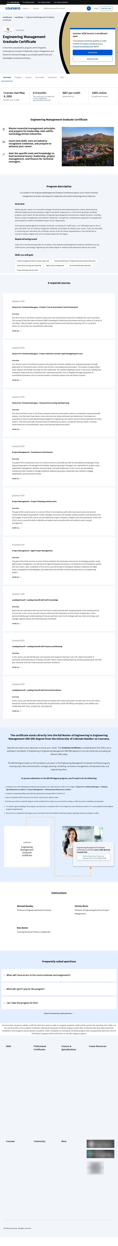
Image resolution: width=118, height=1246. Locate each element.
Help (62, 1128)
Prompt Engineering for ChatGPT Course (69, 1087)
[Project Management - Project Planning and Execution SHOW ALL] (17, 528)
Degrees (9, 1141)
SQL (7, 1082)
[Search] (89, 8)
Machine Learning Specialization (67, 1082)
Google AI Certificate (41, 1054)
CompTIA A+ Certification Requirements (97, 1061)
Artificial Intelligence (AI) (14, 1054)
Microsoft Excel (11, 1072)
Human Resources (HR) (13, 1068)
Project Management (13, 1075)
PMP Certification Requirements (95, 1091)
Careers (8, 1124)
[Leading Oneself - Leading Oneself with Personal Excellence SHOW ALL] (17, 711)
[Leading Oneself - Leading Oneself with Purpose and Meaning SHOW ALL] (17, 667)
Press (63, 1114)
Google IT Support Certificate (44, 1069)
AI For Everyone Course (69, 1061)
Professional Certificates (14, 1134)
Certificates (7, 17)
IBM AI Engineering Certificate (44, 1082)
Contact (64, 1134)
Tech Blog (37, 1131)
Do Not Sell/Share (67, 1152)
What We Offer (11, 1117)
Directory (64, 1141)
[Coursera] (13, 8)
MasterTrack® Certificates (15, 1138)
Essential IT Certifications (98, 1072)
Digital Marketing (11, 1065)
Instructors (52, 77)
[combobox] (64, 8)
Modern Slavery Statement (70, 1148)
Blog (35, 1124)
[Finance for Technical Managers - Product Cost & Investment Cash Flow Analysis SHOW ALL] (17, 331)
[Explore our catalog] (27, 8)
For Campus (10, 1152)
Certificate (19, 17)
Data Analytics (11, 1061)
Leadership (10, 1121)
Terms (63, 1121)
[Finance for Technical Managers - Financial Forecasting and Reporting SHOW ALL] (17, 429)
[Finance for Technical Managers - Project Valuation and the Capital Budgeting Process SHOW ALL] (17, 380)
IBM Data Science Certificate (43, 1091)
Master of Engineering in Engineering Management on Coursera (93, 859)
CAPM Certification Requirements (95, 1055)
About (8, 1114)
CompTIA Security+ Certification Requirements (98, 1067)
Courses (28, 77)
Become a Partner (12, 1155)
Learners (37, 1114)
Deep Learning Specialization (71, 1068)
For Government (11, 1148)
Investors (64, 1117)
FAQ (62, 77)
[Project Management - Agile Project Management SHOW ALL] (17, 577)
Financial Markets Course (69, 1077)
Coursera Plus (11, 1131)
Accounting (10, 1051)
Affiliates (64, 1145)
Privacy (63, 1124)
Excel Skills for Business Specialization (69, 1072)
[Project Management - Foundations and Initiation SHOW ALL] (17, 479)
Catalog (8, 1128)
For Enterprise (11, 1145)
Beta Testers (38, 1121)
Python (8, 1079)
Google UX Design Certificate (44, 1078)
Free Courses (10, 1162)
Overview (7, 77)
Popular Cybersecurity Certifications (96, 1097)
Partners (37, 1117)
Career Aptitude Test (96, 1051)
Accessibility (65, 1131)
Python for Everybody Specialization (68, 1093)
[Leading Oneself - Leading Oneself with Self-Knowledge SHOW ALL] (17, 624)
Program (18, 77)
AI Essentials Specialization (70, 1054)
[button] (36, 8)
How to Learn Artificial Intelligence (96, 1085)
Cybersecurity (11, 1058)
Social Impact (10, 1159)
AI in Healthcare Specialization (71, 1064)
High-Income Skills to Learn (98, 1081)
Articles (64, 1138)
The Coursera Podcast (41, 1128)
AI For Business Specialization (71, 1057)
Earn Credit (39, 77)
